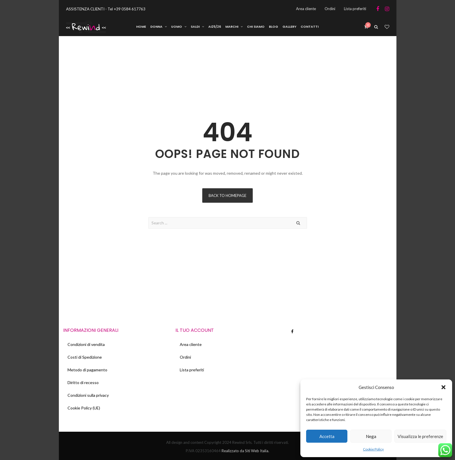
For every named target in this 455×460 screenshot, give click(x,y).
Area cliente (191, 344)
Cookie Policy (373, 449)
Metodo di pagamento (87, 369)
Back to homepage (227, 195)
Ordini (185, 357)
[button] (443, 387)
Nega (371, 436)
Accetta (326, 436)
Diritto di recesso (83, 382)
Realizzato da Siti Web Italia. (245, 450)
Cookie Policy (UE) (84, 407)
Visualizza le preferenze (420, 436)
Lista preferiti (192, 369)
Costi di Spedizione (85, 357)
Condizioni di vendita (86, 344)
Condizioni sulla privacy (88, 395)
